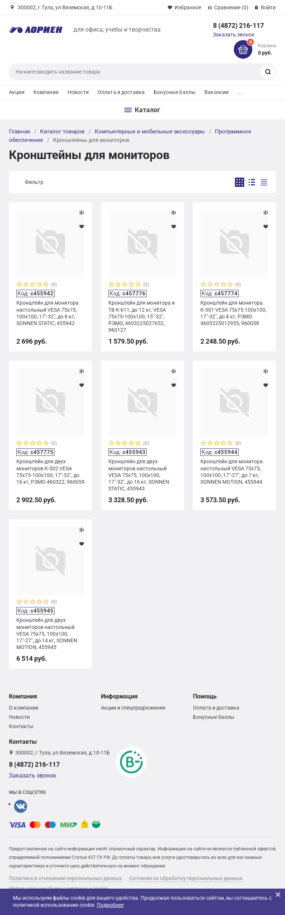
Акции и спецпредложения (133, 708)
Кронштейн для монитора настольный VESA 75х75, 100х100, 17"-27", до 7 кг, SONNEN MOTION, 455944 (231, 471)
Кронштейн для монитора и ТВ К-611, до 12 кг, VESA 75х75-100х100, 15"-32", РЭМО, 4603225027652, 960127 (141, 316)
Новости (78, 92)
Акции (16, 92)
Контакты (21, 726)
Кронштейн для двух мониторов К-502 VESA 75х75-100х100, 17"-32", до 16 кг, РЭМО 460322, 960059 (50, 471)
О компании (23, 708)
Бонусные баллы (175, 92)
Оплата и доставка (121, 92)
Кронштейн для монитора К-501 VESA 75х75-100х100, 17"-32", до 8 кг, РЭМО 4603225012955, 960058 (233, 313)
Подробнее (110, 905)
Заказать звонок (234, 35)
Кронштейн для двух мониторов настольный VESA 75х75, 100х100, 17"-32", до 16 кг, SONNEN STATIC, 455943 (138, 474)
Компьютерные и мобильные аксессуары (150, 131)
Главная (19, 131)
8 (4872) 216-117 (238, 25)
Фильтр (34, 182)
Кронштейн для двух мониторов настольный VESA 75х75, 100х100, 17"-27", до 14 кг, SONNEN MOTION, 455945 (46, 633)
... (240, 92)
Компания (46, 92)
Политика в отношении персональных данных (65, 878)
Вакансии (216, 92)
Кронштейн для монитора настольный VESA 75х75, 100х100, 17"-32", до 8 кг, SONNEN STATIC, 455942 (47, 313)
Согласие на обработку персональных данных (185, 878)
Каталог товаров (62, 131)
